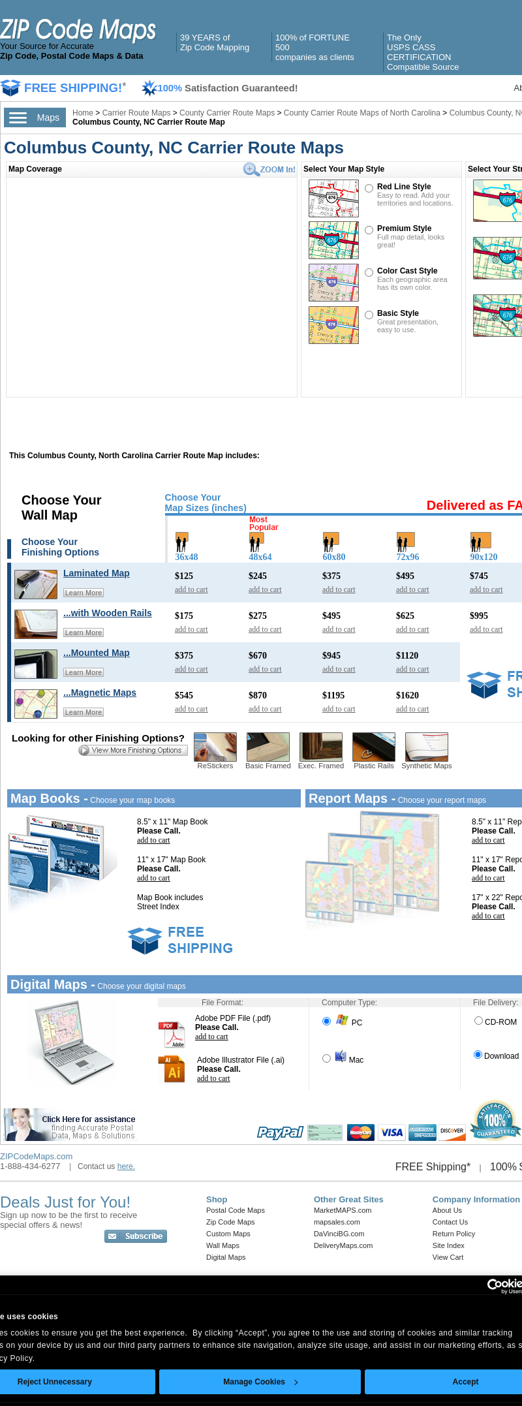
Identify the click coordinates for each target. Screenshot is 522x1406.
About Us (447, 1210)
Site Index (449, 1245)
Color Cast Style (407, 270)
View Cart (448, 1257)
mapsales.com (337, 1222)
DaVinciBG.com (339, 1234)
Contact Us (450, 1222)
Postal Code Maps (235, 1210)
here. (126, 1166)
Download (496, 1056)
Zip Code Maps (230, 1222)
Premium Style (404, 228)
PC (342, 1022)
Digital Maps (226, 1257)
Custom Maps (228, 1234)
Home (82, 112)
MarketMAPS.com (343, 1210)
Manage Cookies (260, 1381)
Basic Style (398, 313)
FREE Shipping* (433, 1166)
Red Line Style (404, 186)
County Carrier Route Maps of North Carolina (362, 112)
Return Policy (454, 1234)
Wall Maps (222, 1245)
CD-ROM (495, 1022)
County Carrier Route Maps (227, 112)
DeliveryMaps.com (343, 1245)
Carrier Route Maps (136, 112)
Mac (342, 1060)
